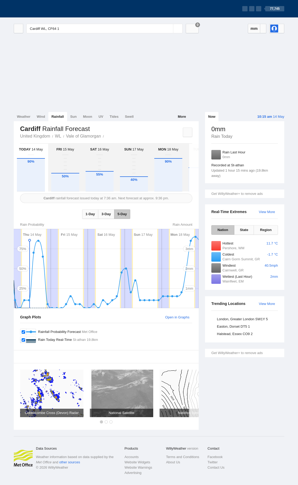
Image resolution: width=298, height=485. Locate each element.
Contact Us (216, 467)
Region (266, 230)
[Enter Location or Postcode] (104, 28)
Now (211, 117)
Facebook (215, 457)
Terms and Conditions (182, 457)
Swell (129, 117)
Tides (114, 117)
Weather (23, 117)
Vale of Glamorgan (83, 136)
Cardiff (106, 136)
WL (58, 136)
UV (101, 117)
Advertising (132, 473)
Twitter (213, 462)
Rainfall (58, 117)
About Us (173, 462)
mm (254, 28)
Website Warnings (138, 467)
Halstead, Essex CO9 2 (235, 334)
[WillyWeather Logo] (38, 8)
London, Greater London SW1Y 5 (242, 319)
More (182, 117)
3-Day (106, 214)
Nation (222, 230)
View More (267, 212)
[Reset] (168, 28)
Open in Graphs (177, 317)
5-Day (122, 214)
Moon (87, 117)
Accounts (131, 457)
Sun (73, 117)
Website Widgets (137, 462)
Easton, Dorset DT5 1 (233, 326)
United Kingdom (35, 136)
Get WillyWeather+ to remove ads (237, 194)
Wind (41, 117)
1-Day (90, 214)
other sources (69, 462)
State (244, 230)
